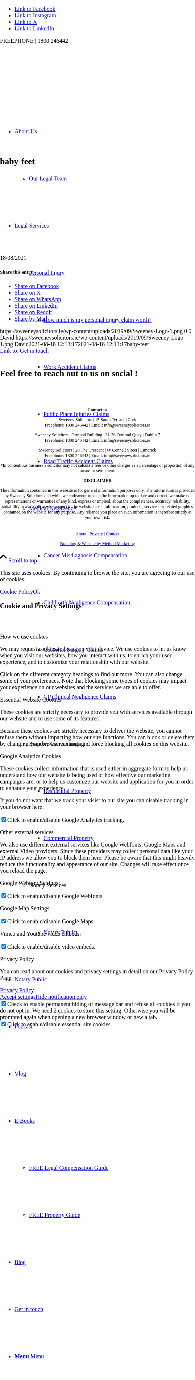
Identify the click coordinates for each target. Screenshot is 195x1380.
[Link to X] (25, 22)
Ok (36, 592)
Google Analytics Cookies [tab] (30, 756)
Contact (112, 533)
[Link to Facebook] (34, 9)
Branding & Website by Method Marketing (97, 543)
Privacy (96, 533)
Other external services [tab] (26, 832)
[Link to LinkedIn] (34, 28)
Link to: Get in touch (24, 351)
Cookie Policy (16, 592)
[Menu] (29, 1356)
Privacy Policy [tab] (17, 959)
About (81, 533)
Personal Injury (47, 273)
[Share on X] (27, 293)
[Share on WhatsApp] (37, 299)
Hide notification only (61, 997)
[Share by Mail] (30, 319)
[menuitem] (104, 579)
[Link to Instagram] (35, 15)
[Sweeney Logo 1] (54, 78)
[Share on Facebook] (36, 286)
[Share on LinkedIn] (36, 306)
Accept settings (18, 997)
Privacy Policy (17, 990)
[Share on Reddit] (33, 312)
